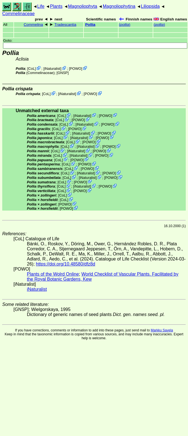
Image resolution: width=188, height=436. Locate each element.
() (124, 24)
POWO (76, 68)
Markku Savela (162, 330)
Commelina (33, 24)
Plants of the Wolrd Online (53, 274)
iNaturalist (52, 68)
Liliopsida (150, 6)
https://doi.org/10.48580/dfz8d (65, 264)
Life (41, 6)
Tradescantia (65, 24)
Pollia (90, 24)
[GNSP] (63, 73)
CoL (31, 68)
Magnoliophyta (82, 6)
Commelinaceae (18, 13)
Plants (56, 6)
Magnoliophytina (119, 6)
